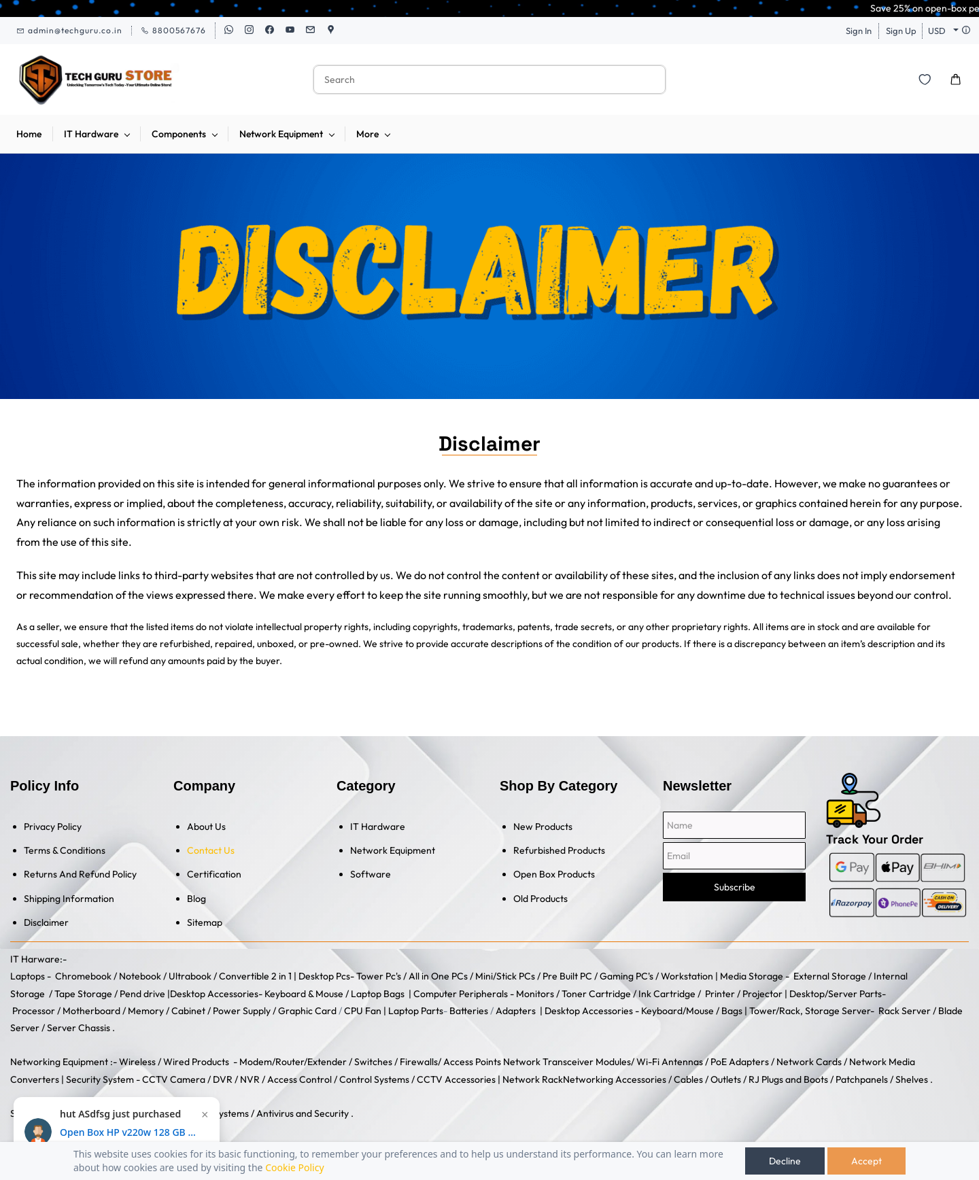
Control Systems (374, 1079)
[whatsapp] (228, 30)
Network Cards (809, 1062)
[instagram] (249, 30)
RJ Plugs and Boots (788, 1079)
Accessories (231, 994)
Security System (100, 1079)
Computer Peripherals (460, 994)
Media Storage (752, 976)
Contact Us (211, 850)
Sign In (859, 30)
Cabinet (188, 1011)
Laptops (27, 976)
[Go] (647, 79)
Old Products (540, 898)
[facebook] (269, 30)
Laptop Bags (378, 994)
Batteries (468, 1011)
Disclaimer (46, 922)
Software (370, 874)
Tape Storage (82, 994)
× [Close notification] (205, 1115)
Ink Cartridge (666, 994)
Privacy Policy (53, 826)
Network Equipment (392, 850)
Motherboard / (95, 1011)
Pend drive (143, 994)
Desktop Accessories (589, 1011)
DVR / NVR (236, 1079)
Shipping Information (69, 898)
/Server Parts (853, 994)
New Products (542, 826)
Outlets (725, 1079)
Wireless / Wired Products (174, 1062)
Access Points (472, 1062)
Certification (214, 874)
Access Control (299, 1079)
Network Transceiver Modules (567, 1062)
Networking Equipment (59, 1062)
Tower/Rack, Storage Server (809, 1011)
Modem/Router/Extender (293, 1062)
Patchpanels (862, 1079)
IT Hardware (377, 826)
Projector (762, 994)
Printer (720, 994)
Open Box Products (554, 874)
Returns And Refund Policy (80, 874)
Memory (146, 1011)
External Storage (829, 976)
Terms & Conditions (64, 850)
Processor (33, 1011)
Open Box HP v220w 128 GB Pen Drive (128, 1132)
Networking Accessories (614, 1079)
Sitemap (204, 922)
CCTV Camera (173, 1079)
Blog (196, 898)
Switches (374, 1062)
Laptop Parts (415, 1011)
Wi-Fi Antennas (670, 1062)
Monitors (535, 994)
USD (937, 30)
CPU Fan (362, 1011)
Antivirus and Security (302, 1113)
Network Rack (532, 1079)
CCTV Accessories (456, 1079)
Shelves (911, 1079)
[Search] (475, 79)
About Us (206, 826)
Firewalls (419, 1062)
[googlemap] (330, 30)
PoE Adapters (740, 1062)
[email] (310, 30)
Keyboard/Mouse (677, 1011)
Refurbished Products (559, 850)
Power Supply (242, 1011)
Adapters (516, 1011)
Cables (688, 1079)
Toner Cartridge (596, 994)
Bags (731, 1011)
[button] (924, 79)
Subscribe (734, 887)
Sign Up (901, 30)
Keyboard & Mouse (303, 994)
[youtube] (290, 30)
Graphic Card (307, 1011)
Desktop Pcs (324, 976)
